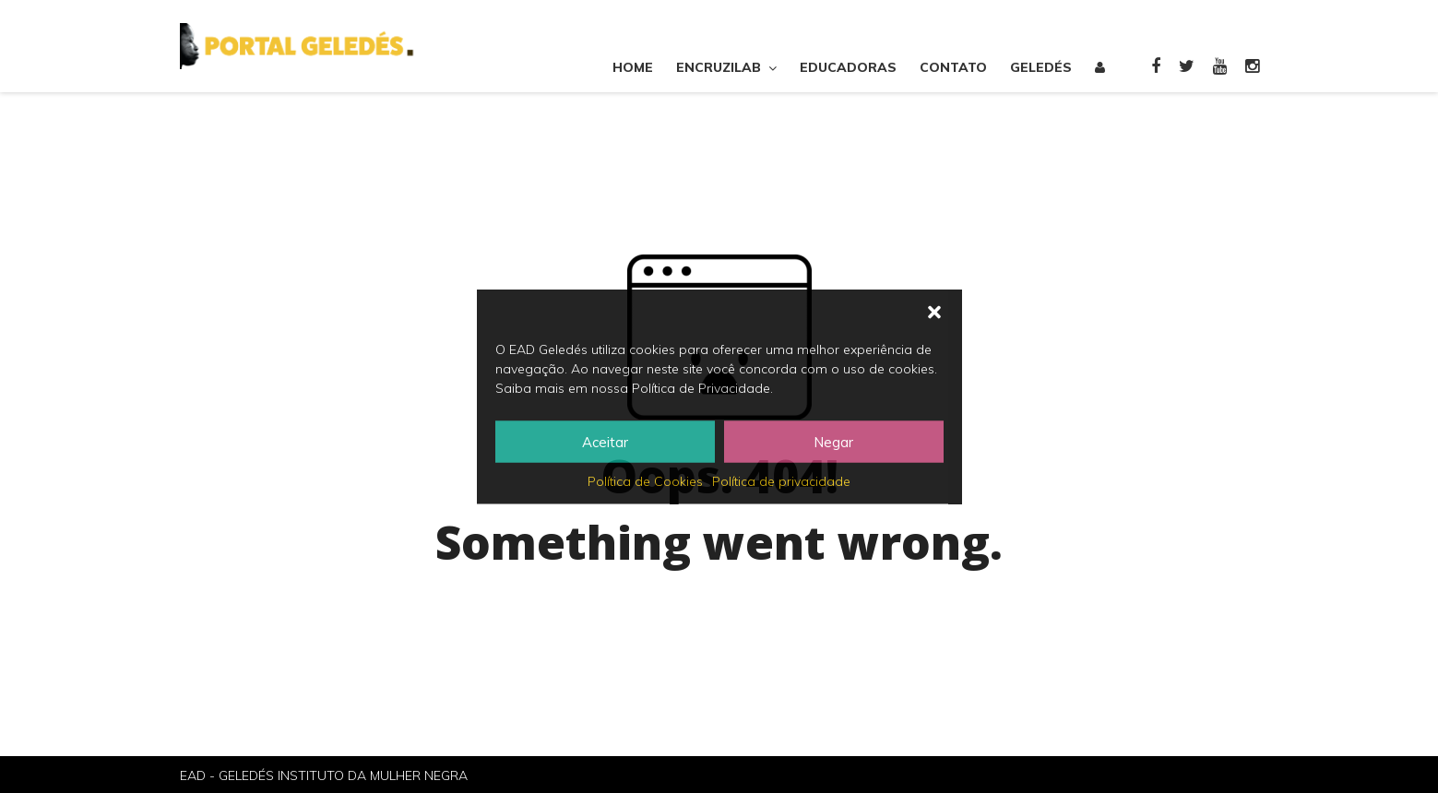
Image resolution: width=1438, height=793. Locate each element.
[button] (934, 312)
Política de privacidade (781, 481)
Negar (833, 441)
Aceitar (605, 441)
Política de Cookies (645, 481)
